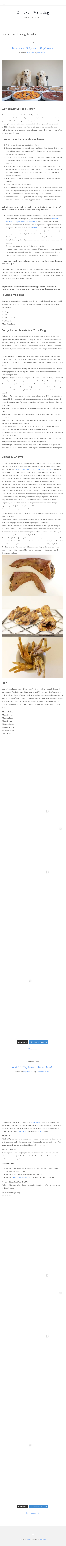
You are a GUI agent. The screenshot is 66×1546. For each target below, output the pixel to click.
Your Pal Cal (41, 53)
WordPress (43, 1539)
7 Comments (32, 1049)
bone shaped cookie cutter (22, 1177)
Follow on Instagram (39, 1042)
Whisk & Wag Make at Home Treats (32, 1067)
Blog (32, 43)
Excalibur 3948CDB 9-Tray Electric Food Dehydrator (34, 469)
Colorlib (29, 1539)
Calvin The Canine (43, 1072)
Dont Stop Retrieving (33, 12)
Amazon (40, 1131)
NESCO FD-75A (37, 228)
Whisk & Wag (35, 1122)
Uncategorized (32, 1062)
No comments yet (32, 1513)
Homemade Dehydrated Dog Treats (32, 48)
